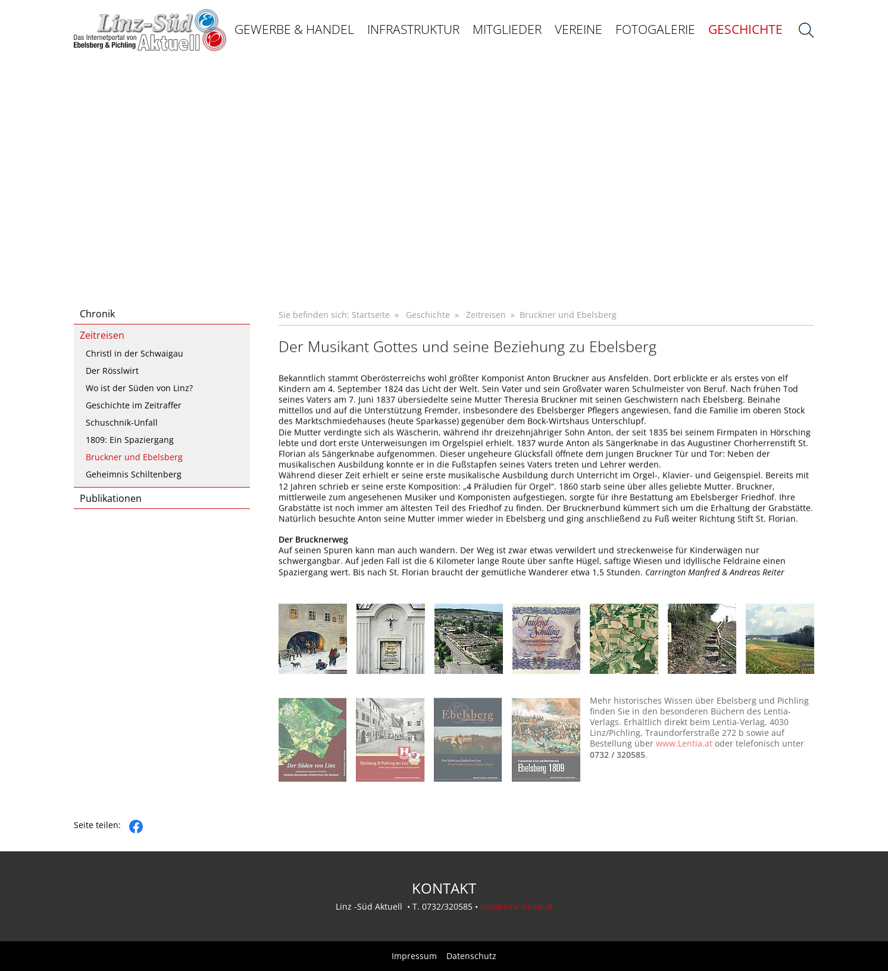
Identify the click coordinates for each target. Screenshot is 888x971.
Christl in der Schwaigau (134, 353)
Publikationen (111, 498)
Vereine (578, 29)
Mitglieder (507, 29)
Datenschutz (471, 956)
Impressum (414, 956)
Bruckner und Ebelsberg (134, 457)
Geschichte (745, 29)
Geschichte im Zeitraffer (134, 405)
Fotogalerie (655, 29)
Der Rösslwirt (112, 370)
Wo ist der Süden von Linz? (139, 388)
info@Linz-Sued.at (516, 906)
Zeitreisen (102, 335)
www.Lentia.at (684, 755)
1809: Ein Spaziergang (130, 439)
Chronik (97, 313)
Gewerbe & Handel (294, 29)
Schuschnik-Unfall (122, 422)
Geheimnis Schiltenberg (134, 474)
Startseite (371, 314)
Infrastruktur (413, 29)
